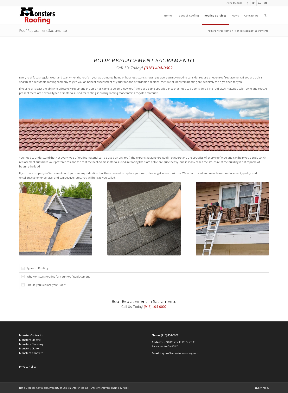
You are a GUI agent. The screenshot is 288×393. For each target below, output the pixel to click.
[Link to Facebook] (247, 3)
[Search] (265, 15)
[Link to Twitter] (253, 3)
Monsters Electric (29, 340)
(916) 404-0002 (234, 3)
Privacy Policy (27, 366)
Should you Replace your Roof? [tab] (43, 285)
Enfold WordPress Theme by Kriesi (110, 387)
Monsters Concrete (31, 353)
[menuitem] (167, 15)
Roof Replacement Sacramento (43, 30)
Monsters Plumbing (31, 344)
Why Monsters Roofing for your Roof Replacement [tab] (55, 276)
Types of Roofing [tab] (34, 268)
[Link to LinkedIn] (260, 3)
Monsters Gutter (29, 348)
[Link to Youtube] (266, 3)
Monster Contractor (31, 335)
